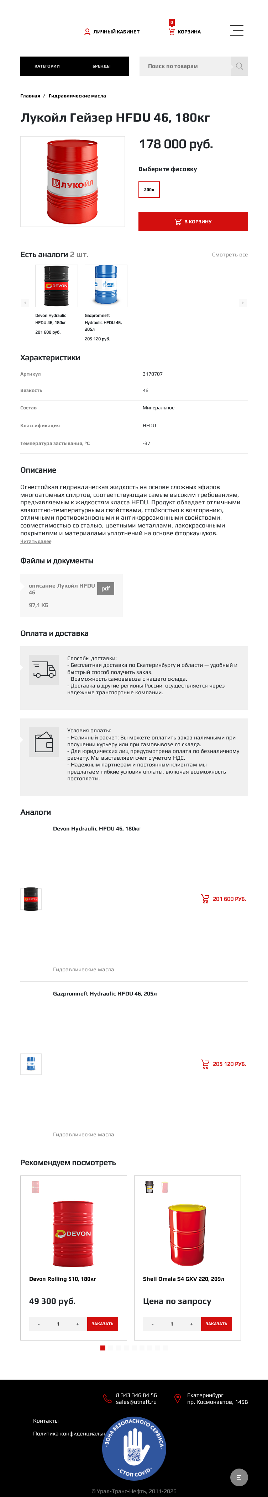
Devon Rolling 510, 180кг (62, 1278)
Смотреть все (230, 254)
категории (47, 66)
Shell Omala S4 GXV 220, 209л (183, 1278)
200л (149, 189)
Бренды (102, 66)
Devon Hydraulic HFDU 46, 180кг (97, 828)
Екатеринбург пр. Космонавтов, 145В (217, 1398)
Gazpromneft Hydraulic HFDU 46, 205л (103, 322)
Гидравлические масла (77, 96)
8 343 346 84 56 (136, 1395)
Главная (30, 96)
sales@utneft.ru (136, 1401)
